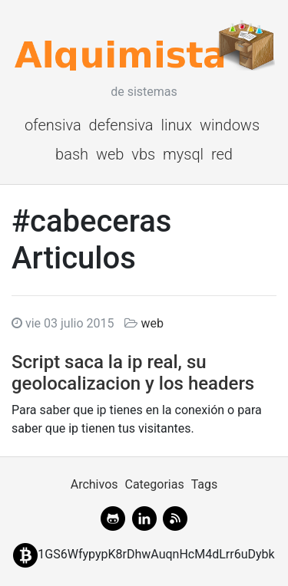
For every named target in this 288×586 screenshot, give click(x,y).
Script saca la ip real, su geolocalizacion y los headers (133, 373)
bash (71, 154)
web (110, 154)
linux (176, 125)
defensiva (121, 125)
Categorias (154, 484)
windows (230, 125)
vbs (143, 154)
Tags (204, 484)
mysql (183, 154)
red (222, 154)
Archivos (94, 484)
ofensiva (53, 125)
